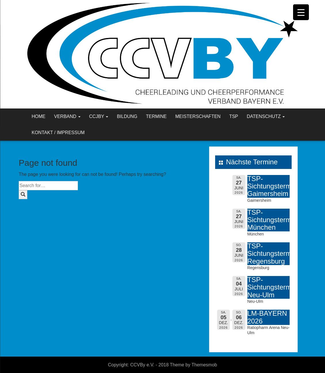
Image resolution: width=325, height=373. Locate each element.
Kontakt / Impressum (58, 132)
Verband (67, 116)
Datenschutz (266, 116)
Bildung (127, 116)
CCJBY (98, 116)
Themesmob (204, 364)
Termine (156, 116)
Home (38, 116)
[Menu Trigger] (301, 12)
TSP (233, 116)
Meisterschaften (198, 116)
